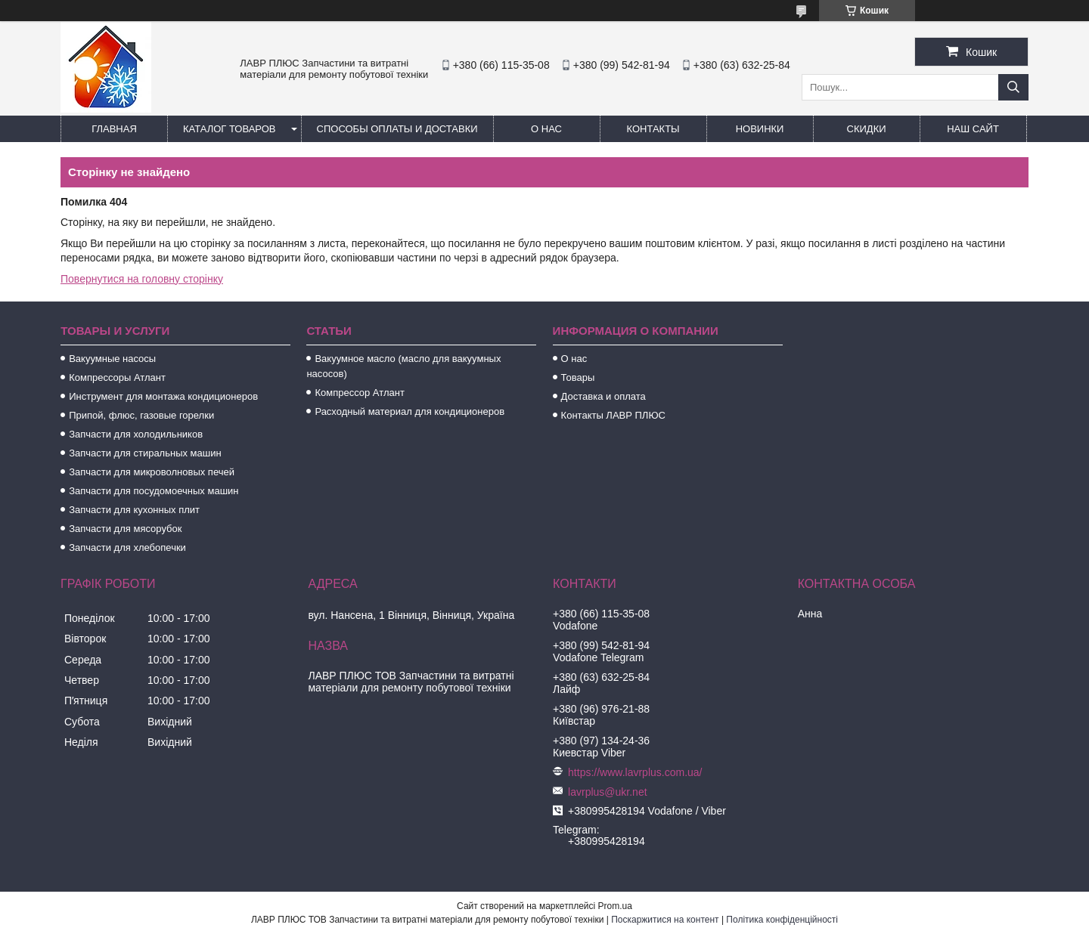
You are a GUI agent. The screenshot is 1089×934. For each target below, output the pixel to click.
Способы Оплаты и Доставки (397, 129)
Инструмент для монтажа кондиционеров (163, 396)
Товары (578, 377)
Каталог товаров (229, 129)
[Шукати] (1013, 87)
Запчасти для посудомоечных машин (153, 490)
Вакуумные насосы (112, 358)
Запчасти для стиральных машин (145, 453)
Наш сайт (973, 129)
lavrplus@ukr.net (607, 792)
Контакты (652, 129)
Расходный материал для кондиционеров (409, 411)
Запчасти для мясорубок (125, 528)
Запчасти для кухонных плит (134, 509)
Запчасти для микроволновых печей (151, 472)
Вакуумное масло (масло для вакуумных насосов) (403, 366)
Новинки (760, 129)
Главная (114, 129)
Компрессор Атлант (359, 392)
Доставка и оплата (603, 396)
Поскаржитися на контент (664, 919)
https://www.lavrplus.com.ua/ (635, 772)
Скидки (866, 129)
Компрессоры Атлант (117, 377)
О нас (546, 129)
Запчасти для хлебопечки (127, 547)
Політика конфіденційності (782, 919)
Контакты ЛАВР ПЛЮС (613, 415)
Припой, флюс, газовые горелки (141, 415)
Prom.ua (615, 906)
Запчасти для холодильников (136, 434)
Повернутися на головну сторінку (141, 279)
